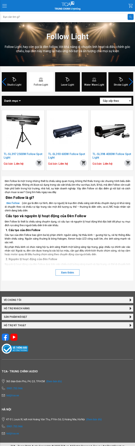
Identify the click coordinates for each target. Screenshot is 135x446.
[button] (130, 82)
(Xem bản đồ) (54, 381)
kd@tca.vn (13, 395)
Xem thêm (67, 272)
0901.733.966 (14, 388)
